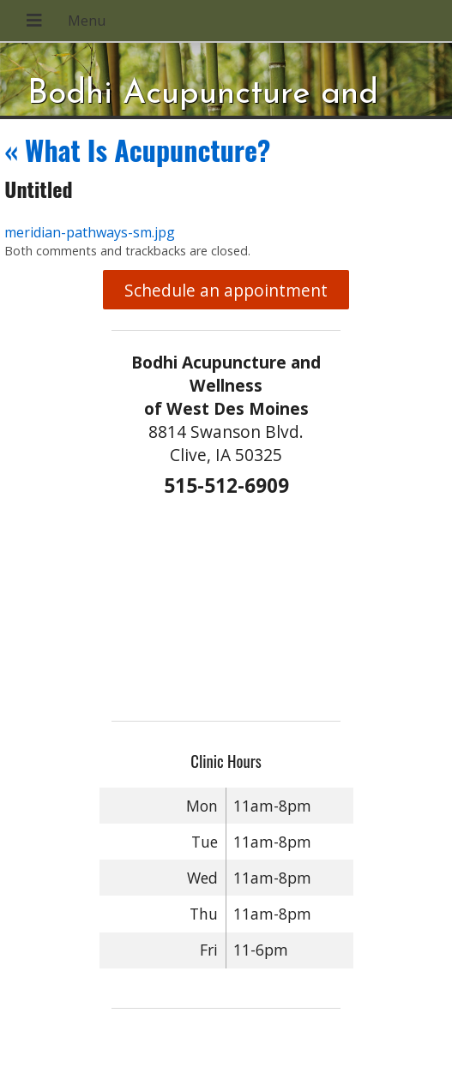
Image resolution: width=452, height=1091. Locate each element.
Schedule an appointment (226, 290)
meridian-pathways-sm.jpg (89, 232)
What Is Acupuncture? (137, 149)
